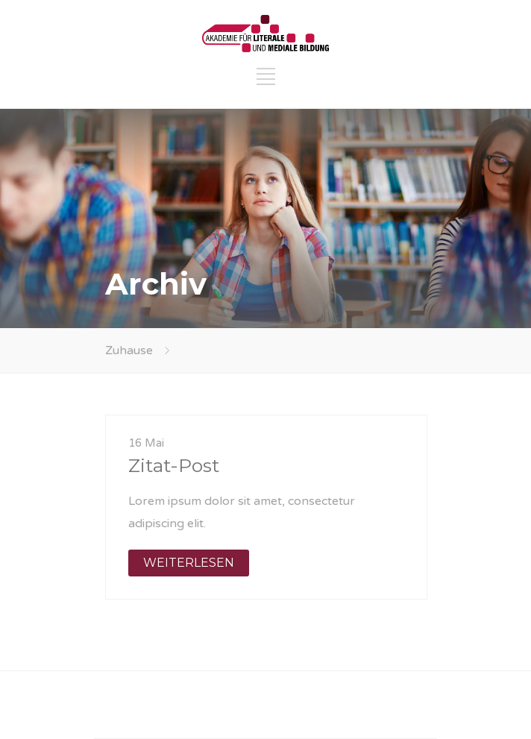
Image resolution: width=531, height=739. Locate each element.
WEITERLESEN (188, 563)
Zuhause (129, 350)
